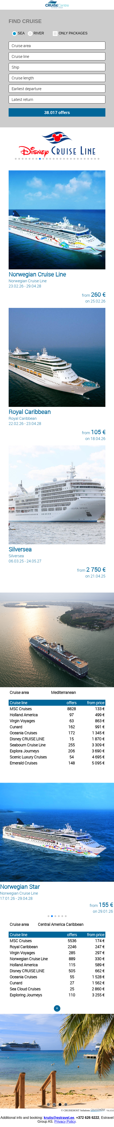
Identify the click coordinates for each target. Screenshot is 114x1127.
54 (71, 757)
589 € (99, 964)
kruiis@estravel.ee (59, 1117)
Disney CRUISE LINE (27, 738)
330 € (99, 958)
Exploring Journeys (26, 994)
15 (71, 738)
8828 (71, 708)
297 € (99, 952)
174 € (99, 940)
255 (71, 744)
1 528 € (98, 976)
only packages (73, 33)
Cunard (16, 726)
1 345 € (98, 732)
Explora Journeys (24, 750)
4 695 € (98, 757)
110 (72, 994)
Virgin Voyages (22, 720)
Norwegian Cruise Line (29, 958)
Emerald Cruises (23, 763)
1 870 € (98, 738)
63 (71, 720)
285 (72, 952)
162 (71, 726)
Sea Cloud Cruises (25, 988)
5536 (72, 940)
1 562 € (98, 982)
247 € (99, 946)
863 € (99, 720)
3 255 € (98, 994)
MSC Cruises (21, 708)
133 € (99, 708)
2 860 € (98, 988)
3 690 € (98, 750)
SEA (21, 33)
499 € (99, 714)
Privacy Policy (64, 1121)
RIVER (39, 33)
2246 (72, 946)
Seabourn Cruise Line (27, 744)
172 (71, 732)
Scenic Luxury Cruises (28, 757)
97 (71, 714)
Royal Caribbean (24, 946)
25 (72, 988)
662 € (99, 970)
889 (72, 958)
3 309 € (98, 744)
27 (72, 982)
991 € (99, 726)
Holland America (24, 714)
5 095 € (98, 763)
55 (72, 976)
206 (71, 750)
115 (72, 964)
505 (72, 970)
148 (71, 763)
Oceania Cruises (23, 732)
